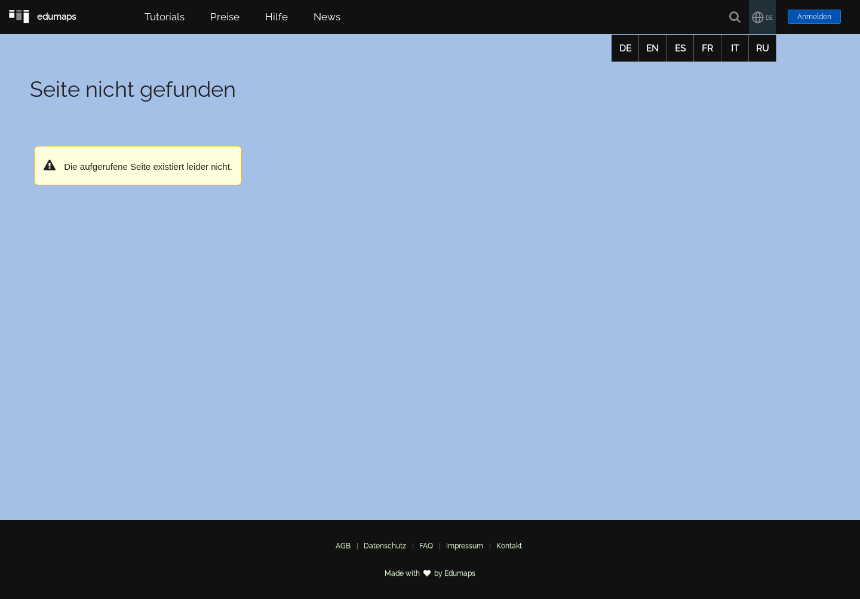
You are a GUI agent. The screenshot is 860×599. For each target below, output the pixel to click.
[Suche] (735, 17)
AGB (343, 546)
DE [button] (625, 48)
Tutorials (165, 17)
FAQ (426, 546)
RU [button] (762, 48)
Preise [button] (224, 17)
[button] (762, 17)
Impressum (464, 546)
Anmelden (814, 17)
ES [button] (680, 48)
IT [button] (735, 48)
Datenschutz (385, 546)
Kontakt (509, 546)
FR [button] (707, 48)
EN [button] (652, 48)
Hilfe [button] (276, 17)
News (327, 17)
